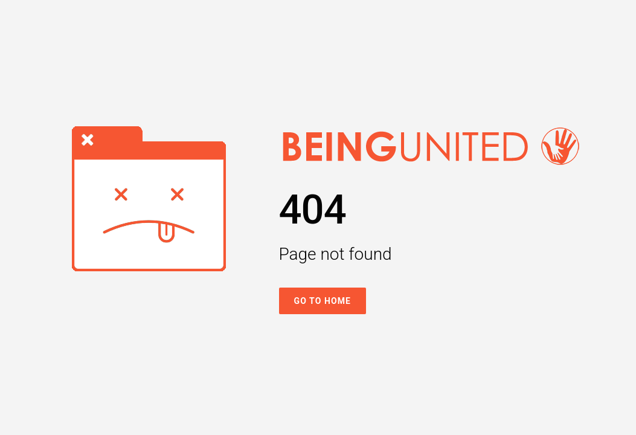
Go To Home (323, 301)
